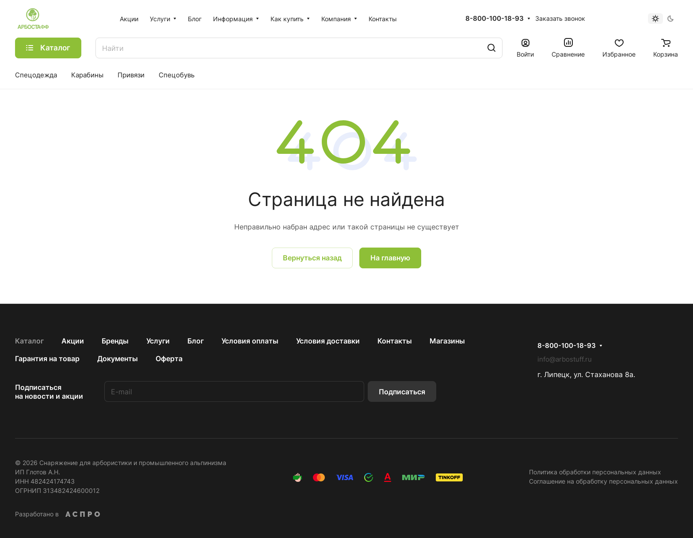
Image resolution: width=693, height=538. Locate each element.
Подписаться (402, 391)
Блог (195, 340)
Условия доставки (328, 340)
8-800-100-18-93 (494, 19)
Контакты (394, 340)
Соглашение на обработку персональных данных (603, 481)
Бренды (115, 340)
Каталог (29, 340)
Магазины (447, 340)
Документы (117, 358)
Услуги (158, 340)
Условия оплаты (249, 340)
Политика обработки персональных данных (595, 472)
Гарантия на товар (47, 358)
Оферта (169, 358)
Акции (72, 340)
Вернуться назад (312, 257)
